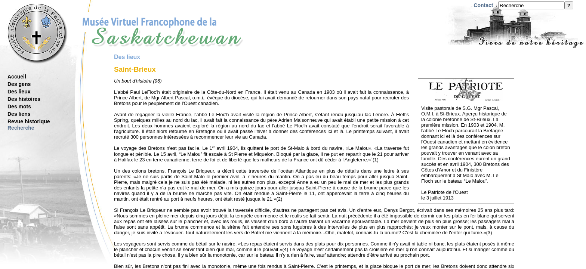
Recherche (20, 128)
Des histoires (23, 99)
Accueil (16, 77)
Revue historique (28, 121)
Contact (483, 5)
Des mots (19, 106)
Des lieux (18, 92)
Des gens (19, 84)
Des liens (18, 114)
